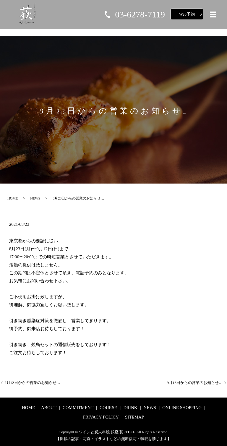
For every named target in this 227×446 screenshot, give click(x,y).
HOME (12, 198)
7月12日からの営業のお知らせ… (32, 382)
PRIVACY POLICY (101, 417)
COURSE (108, 407)
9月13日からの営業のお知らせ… (195, 382)
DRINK (130, 407)
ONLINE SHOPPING (182, 407)
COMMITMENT (78, 407)
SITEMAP (134, 417)
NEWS (35, 198)
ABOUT (48, 407)
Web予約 (187, 14)
